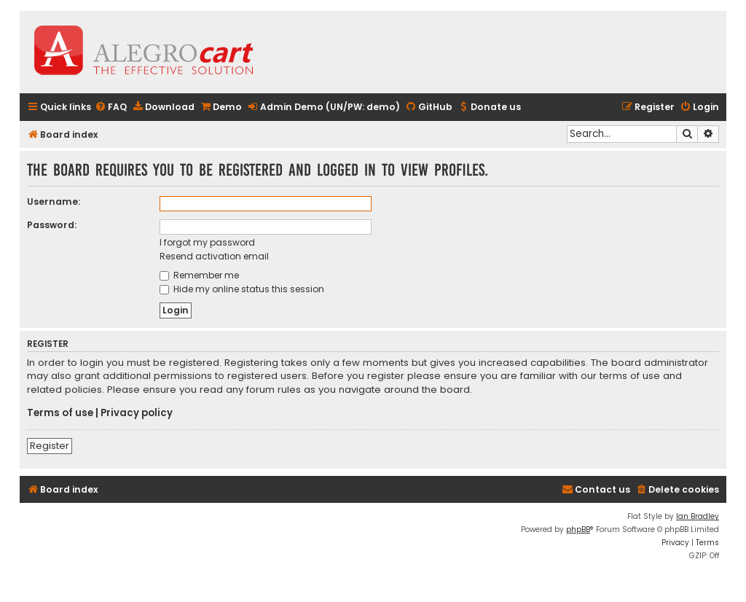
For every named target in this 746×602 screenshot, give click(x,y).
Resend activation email (214, 256)
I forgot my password (207, 242)
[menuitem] (111, 107)
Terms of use (60, 413)
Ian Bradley (697, 516)
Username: (53, 201)
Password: (51, 225)
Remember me (199, 275)
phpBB (578, 529)
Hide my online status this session (242, 289)
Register (49, 446)
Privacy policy (137, 413)
